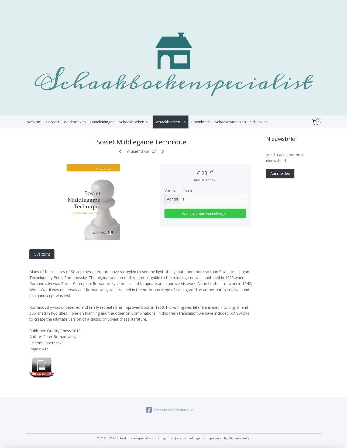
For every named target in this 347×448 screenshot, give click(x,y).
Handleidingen (102, 121)
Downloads (201, 121)
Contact (53, 121)
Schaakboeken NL (134, 121)
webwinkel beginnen (192, 438)
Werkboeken (75, 121)
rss (172, 438)
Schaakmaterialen (230, 121)
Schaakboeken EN (170, 121)
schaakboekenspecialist (170, 410)
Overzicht (41, 254)
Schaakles (258, 121)
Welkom (34, 121)
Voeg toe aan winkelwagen (205, 213)
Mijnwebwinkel (239, 438)
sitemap (160, 438)
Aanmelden (280, 173)
